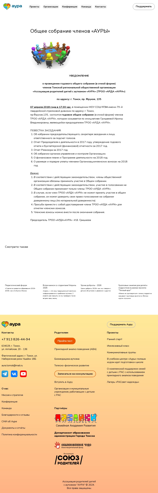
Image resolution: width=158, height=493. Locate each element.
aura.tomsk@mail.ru (12, 365)
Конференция (69, 6)
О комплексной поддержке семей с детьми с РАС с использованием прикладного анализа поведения (126, 372)
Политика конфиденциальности (19, 434)
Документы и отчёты (13, 428)
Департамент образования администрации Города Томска (74, 434)
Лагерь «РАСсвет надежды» (123, 382)
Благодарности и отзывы (16, 415)
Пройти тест (65, 341)
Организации (50, 6)
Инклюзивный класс (118, 346)
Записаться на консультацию (75, 374)
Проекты (34, 6)
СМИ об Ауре (9, 421)
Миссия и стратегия (12, 395)
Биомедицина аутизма (66, 359)
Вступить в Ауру (63, 382)
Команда (86, 6)
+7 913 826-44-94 (16, 339)
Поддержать (144, 6)
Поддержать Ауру (121, 324)
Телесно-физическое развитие (71, 365)
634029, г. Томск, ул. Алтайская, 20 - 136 (14, 347)
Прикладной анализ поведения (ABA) (75, 349)
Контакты (100, 6)
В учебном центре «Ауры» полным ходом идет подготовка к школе (126, 360)
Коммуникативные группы (121, 352)
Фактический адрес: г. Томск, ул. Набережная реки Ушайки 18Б (19, 357)
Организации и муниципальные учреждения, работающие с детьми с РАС (74, 392)
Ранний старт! (114, 339)
